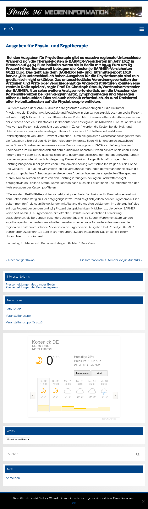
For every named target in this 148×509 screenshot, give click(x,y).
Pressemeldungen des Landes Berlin (30, 284)
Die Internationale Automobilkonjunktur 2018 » (111, 260)
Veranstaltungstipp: (18, 315)
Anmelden (13, 478)
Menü (8, 29)
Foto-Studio (13, 309)
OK (74, 503)
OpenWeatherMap (109, 419)
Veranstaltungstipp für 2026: (24, 322)
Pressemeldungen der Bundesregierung (32, 287)
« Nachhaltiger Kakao (20, 260)
